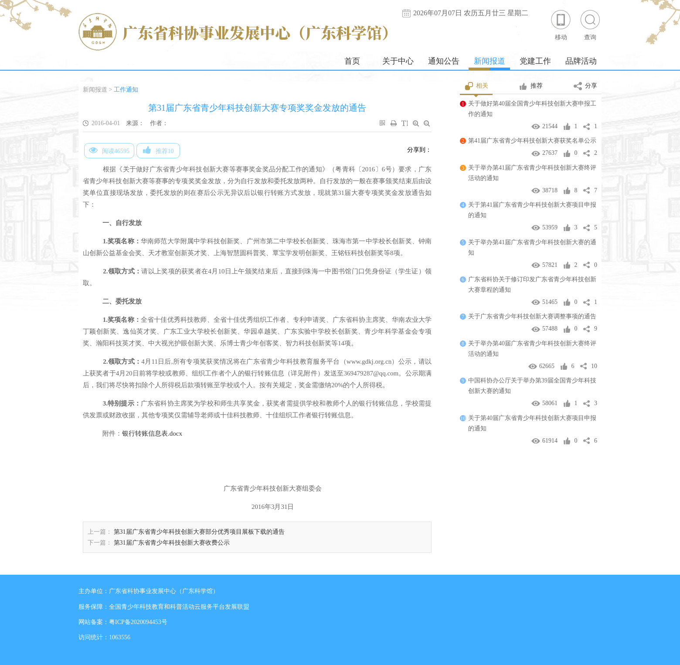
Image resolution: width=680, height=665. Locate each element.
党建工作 (535, 61)
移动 (561, 25)
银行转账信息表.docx (152, 433)
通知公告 (443, 61)
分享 (586, 86)
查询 (590, 25)
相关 (476, 86)
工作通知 (126, 89)
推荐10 (158, 150)
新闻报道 (489, 61)
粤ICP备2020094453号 (138, 622)
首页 (352, 61)
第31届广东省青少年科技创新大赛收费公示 (172, 542)
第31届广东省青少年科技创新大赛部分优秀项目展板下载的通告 (199, 532)
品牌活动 (581, 61)
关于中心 (398, 61)
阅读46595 (109, 150)
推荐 (531, 86)
